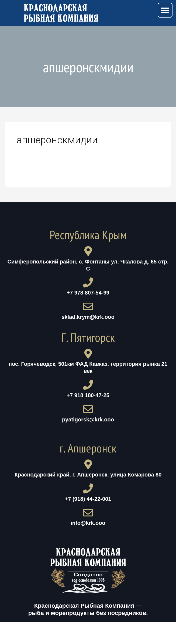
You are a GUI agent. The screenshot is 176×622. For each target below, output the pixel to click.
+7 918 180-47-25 (88, 395)
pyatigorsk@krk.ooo (88, 419)
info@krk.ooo (88, 523)
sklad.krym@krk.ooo (87, 317)
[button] (165, 10)
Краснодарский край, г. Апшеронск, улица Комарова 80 (88, 475)
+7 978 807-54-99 (88, 293)
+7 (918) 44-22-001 (88, 499)
